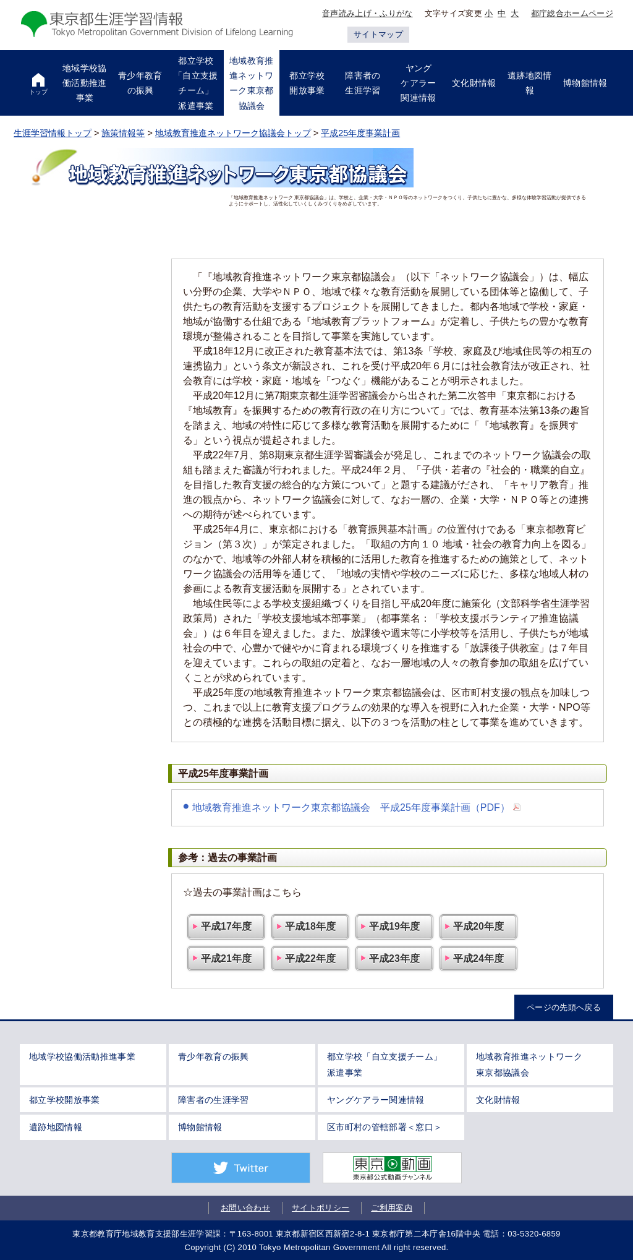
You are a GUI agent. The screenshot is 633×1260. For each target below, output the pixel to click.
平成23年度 (394, 958)
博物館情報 (200, 1127)
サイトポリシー (320, 1207)
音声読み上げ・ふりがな (367, 13)
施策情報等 (123, 133)
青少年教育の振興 (213, 1056)
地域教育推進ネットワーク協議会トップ (233, 133)
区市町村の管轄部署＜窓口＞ (384, 1127)
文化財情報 (498, 1100)
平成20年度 (478, 926)
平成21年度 (226, 958)
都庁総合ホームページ (572, 13)
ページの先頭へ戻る (564, 1007)
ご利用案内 (391, 1207)
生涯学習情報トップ (52, 133)
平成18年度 (310, 926)
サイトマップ (378, 34)
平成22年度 (310, 958)
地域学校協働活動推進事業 (82, 1056)
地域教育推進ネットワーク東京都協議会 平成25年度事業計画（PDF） (351, 807)
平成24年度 (478, 958)
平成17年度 (226, 926)
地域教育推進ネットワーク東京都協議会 (529, 1064)
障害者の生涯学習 (213, 1100)
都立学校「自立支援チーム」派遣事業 (384, 1064)
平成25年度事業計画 (360, 133)
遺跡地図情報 (55, 1127)
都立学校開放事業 (64, 1100)
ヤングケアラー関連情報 (376, 1100)
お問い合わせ (245, 1207)
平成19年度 (394, 926)
